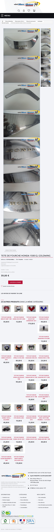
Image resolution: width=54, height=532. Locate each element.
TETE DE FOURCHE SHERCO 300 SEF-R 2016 (6, 357)
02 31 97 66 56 (34, 485)
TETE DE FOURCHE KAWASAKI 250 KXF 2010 (31, 418)
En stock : (27, 259)
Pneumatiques (23, 505)
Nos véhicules (23, 497)
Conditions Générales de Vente (9, 502)
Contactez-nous (5, 497)
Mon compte (41, 494)
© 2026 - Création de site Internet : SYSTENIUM (11, 529)
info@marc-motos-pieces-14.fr (38, 488)
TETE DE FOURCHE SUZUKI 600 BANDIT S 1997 (44, 396)
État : (17, 259)
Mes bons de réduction (43, 507)
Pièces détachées (24, 500)
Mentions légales (6, 500)
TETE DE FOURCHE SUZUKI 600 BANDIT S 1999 (6, 458)
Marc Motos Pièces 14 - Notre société (8, 505)
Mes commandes (42, 497)
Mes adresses (41, 502)
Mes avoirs (40, 500)
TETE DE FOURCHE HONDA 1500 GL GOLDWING (6, 418)
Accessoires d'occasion (25, 502)
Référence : (3, 259)
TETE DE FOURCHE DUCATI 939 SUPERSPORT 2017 (31, 319)
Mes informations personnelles (45, 505)
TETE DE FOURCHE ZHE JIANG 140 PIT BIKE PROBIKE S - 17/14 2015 (44, 418)
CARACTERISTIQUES (10, 250)
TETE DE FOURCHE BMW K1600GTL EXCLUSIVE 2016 (19, 458)
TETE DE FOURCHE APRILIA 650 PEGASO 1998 (18, 377)
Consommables (23, 507)
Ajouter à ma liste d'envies (8, 286)
